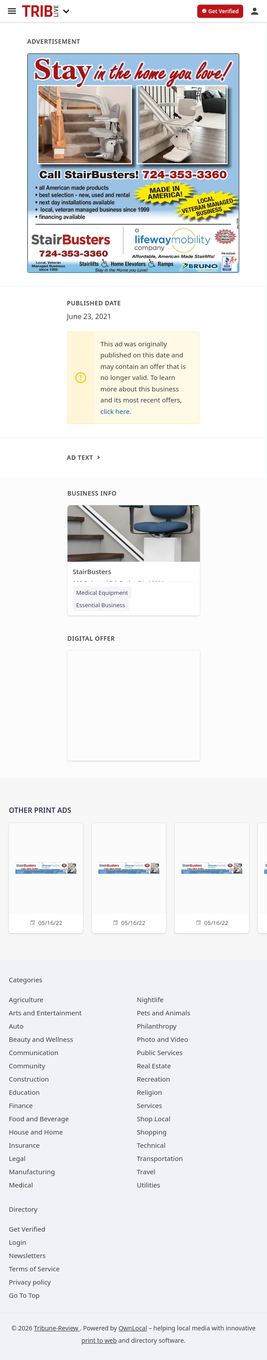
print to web (99, 1340)
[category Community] (27, 1065)
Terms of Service (34, 1268)
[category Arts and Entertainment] (45, 1012)
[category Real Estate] (154, 1065)
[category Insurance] (24, 1145)
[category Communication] (33, 1052)
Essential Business (100, 605)
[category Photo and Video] (162, 1039)
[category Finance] (21, 1105)
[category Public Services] (160, 1052)
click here (115, 411)
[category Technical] (151, 1145)
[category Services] (149, 1105)
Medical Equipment (102, 593)
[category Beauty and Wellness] (41, 1039)
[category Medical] (21, 1184)
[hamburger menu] (12, 10)
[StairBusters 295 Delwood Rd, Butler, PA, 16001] (134, 547)
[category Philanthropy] (157, 1026)
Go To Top (24, 1295)
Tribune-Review (57, 1328)
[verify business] (220, 11)
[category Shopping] (151, 1131)
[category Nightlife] (150, 999)
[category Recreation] (153, 1078)
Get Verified (27, 1229)
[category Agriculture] (26, 999)
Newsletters (27, 1255)
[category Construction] (29, 1078)
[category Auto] (16, 1026)
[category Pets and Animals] (163, 1012)
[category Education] (24, 1092)
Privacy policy (30, 1281)
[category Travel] (146, 1171)
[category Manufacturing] (32, 1171)
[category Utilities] (148, 1184)
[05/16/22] (46, 877)
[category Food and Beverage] (39, 1118)
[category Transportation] (160, 1158)
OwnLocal (133, 1328)
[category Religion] (149, 1092)
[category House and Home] (36, 1131)
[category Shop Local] (153, 1118)
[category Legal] (17, 1158)
